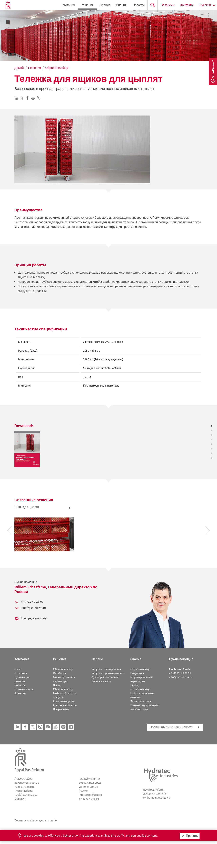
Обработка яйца (63, 669)
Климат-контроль (63, 701)
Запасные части (101, 681)
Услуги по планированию (107, 669)
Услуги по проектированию (108, 673)
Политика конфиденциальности (34, 820)
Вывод (57, 685)
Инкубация (59, 673)
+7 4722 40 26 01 (32, 602)
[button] (34, 98)
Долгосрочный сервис (105, 677)
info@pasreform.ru (33, 608)
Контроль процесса (65, 705)
